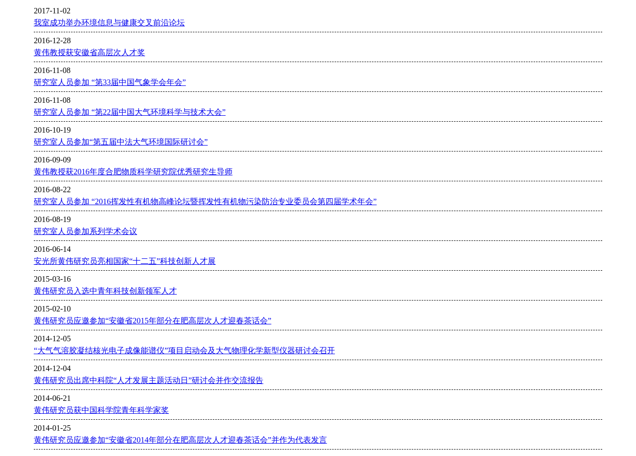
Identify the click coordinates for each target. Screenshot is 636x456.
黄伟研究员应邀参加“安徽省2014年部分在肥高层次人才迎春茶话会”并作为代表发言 (180, 440)
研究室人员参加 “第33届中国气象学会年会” (110, 82)
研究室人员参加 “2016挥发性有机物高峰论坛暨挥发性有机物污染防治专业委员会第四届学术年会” (205, 201)
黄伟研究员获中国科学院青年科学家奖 (101, 410)
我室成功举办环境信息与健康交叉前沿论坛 (109, 22)
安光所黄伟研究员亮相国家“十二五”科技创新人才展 (125, 261)
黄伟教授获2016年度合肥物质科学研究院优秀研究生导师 (133, 171)
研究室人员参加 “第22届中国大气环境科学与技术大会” (130, 112)
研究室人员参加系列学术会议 (85, 231)
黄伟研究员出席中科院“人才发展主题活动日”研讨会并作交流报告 (148, 380)
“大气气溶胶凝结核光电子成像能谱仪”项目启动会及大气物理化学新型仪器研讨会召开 (184, 350)
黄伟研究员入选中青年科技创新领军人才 (105, 291)
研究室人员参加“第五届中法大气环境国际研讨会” (121, 142)
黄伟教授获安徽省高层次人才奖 (89, 52)
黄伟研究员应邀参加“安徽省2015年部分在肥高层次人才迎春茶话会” (152, 320)
